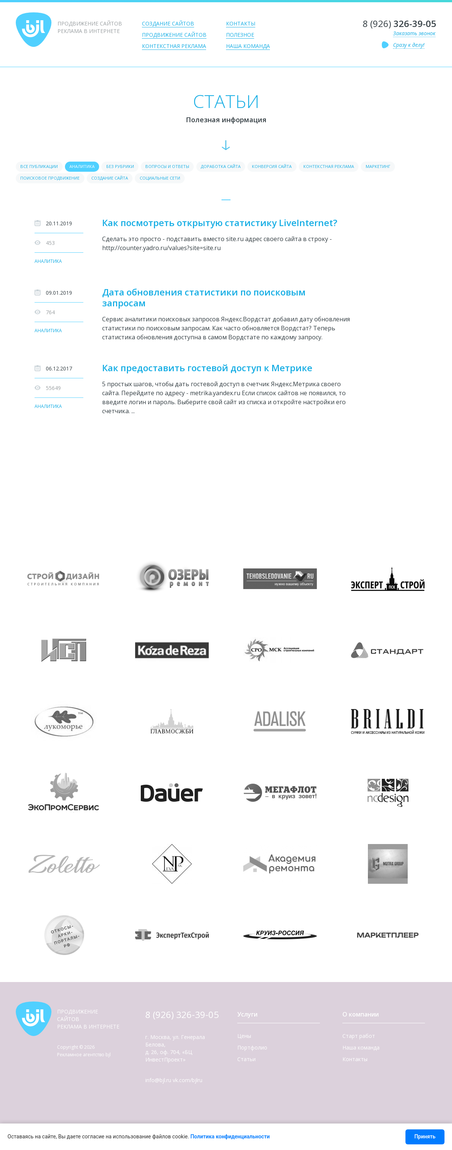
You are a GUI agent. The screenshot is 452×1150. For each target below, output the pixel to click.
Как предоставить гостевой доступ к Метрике (207, 369)
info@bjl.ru (158, 1082)
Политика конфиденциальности (230, 1137)
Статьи (246, 1061)
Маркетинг (35, 180)
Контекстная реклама (174, 45)
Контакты (240, 23)
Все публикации (42, 167)
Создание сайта (162, 180)
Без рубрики (134, 167)
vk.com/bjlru (187, 1082)
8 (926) (399, 23)
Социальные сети (220, 180)
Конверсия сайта (305, 167)
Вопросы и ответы (187, 167)
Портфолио (252, 1049)
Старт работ (358, 1038)
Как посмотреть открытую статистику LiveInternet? (219, 224)
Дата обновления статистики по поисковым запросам (204, 299)
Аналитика (48, 264)
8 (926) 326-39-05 (182, 1017)
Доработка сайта (247, 167)
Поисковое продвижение (95, 180)
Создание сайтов (168, 23)
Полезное (240, 34)
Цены (244, 1038)
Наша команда (248, 45)
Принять (424, 1137)
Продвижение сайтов (174, 34)
